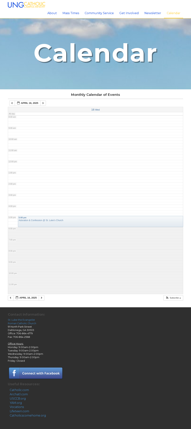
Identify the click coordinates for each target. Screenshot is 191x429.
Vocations (17, 407)
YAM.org (16, 403)
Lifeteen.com (19, 411)
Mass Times (70, 13)
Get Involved (129, 13)
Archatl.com (19, 394)
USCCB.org (18, 398)
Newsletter (152, 13)
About (52, 13)
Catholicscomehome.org (28, 415)
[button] (173, 297)
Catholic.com (19, 390)
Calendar (173, 13)
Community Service (99, 13)
